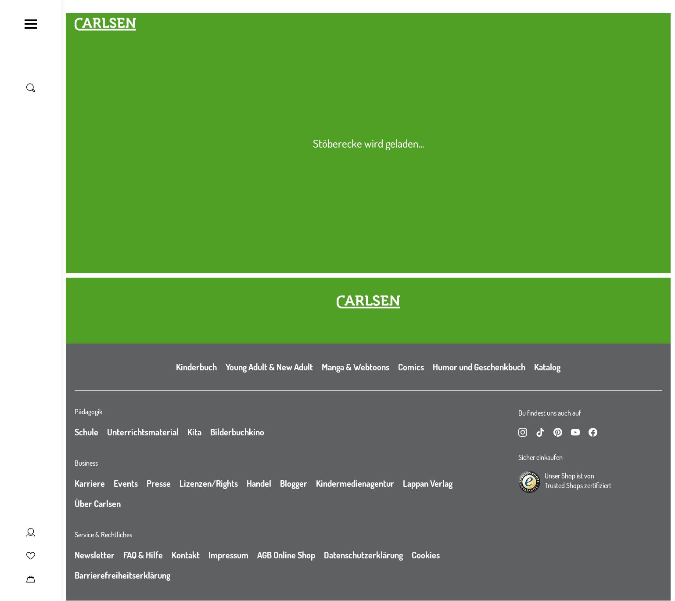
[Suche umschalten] (30, 88)
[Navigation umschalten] (31, 24)
